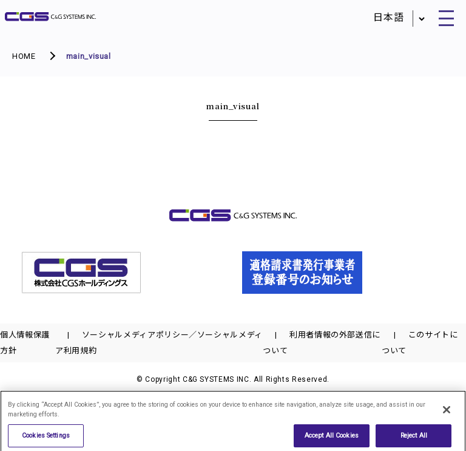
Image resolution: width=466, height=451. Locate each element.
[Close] (446, 414)
